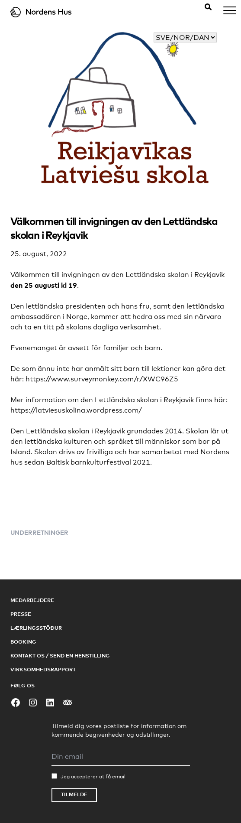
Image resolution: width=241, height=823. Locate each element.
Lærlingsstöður (36, 628)
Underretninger (39, 532)
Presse (20, 614)
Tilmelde (74, 794)
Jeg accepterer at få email (93, 777)
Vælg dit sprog (192, 27)
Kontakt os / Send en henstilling (60, 655)
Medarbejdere (32, 600)
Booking (23, 641)
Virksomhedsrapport (43, 669)
